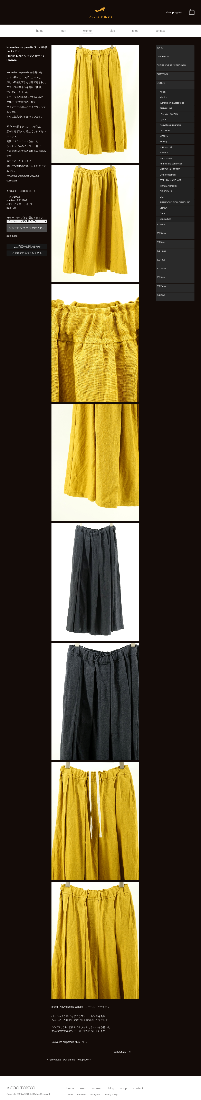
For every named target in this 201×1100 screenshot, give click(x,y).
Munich (163, 97)
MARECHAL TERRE (170, 169)
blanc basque (166, 158)
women (88, 30)
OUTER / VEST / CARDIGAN (171, 65)
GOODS (161, 83)
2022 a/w (161, 286)
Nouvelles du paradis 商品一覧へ (69, 1042)
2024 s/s (161, 259)
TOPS (160, 47)
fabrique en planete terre (172, 103)
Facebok (81, 1094)
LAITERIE (165, 130)
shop (135, 30)
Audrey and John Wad (171, 163)
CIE (161, 197)
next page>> (83, 1059)
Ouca (162, 213)
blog (112, 30)
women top (69, 1059)
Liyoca (163, 119)
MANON (164, 136)
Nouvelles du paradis (170, 125)
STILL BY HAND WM (170, 180)
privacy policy (110, 1094)
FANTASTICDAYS (169, 114)
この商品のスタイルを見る (27, 252)
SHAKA (163, 208)
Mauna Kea (165, 219)
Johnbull (164, 152)
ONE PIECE (163, 56)
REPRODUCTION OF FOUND (175, 202)
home (39, 30)
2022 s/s (161, 295)
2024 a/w (161, 251)
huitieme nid (166, 147)
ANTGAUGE (166, 108)
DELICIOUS (166, 191)
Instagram (95, 1094)
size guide (12, 236)
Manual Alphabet (168, 186)
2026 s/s (161, 224)
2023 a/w (161, 268)
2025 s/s (161, 242)
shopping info (174, 12)
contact (160, 30)
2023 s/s (161, 277)
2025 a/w (161, 233)
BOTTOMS (162, 74)
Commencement (168, 174)
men (63, 30)
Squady (163, 141)
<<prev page (54, 1059)
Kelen (162, 92)
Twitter (69, 1094)
